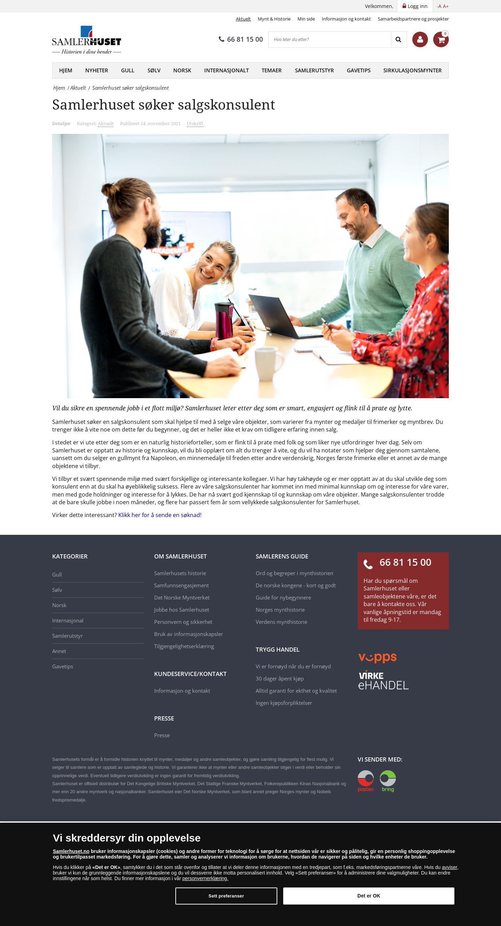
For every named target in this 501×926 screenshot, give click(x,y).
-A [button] (439, 6)
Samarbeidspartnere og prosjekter (413, 19)
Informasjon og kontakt (346, 19)
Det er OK (368, 896)
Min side (306, 19)
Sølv (154, 70)
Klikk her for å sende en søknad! (159, 515)
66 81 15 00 (241, 39)
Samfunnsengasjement (181, 585)
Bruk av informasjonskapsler (188, 633)
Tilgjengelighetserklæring (184, 646)
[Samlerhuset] (87, 40)
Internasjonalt (226, 70)
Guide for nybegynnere (283, 597)
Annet (59, 650)
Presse (162, 735)
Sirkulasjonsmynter (412, 70)
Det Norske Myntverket (181, 597)
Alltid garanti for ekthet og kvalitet (296, 690)
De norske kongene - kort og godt (296, 585)
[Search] (399, 39)
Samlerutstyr (314, 70)
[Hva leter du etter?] (330, 39)
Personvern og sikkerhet (183, 621)
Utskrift (195, 123)
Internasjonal (68, 620)
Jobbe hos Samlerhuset (181, 609)
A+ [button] (446, 6)
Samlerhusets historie (180, 573)
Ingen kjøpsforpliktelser (284, 702)
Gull (127, 70)
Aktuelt (243, 19)
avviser (449, 867)
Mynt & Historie (274, 19)
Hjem (65, 70)
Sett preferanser (226, 896)
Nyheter (96, 70)
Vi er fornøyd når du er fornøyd (293, 666)
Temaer (272, 70)
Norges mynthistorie (280, 609)
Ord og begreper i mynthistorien (294, 573)
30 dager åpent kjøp (280, 678)
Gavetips (359, 70)
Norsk (182, 70)
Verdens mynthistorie (281, 621)
